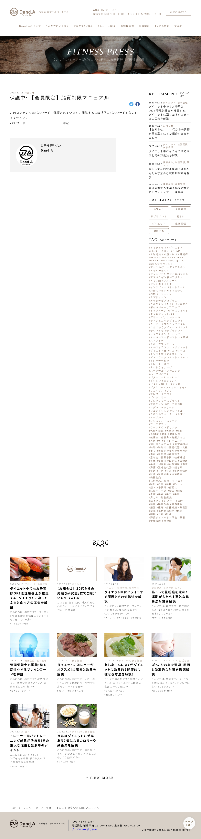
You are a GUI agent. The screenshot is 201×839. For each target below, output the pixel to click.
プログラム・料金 (83, 26)
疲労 (153, 474)
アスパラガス (180, 274)
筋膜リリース (158, 490)
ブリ (169, 390)
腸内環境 (177, 504)
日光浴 (173, 460)
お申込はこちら (178, 11)
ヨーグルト (157, 417)
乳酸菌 (170, 430)
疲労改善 (177, 474)
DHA (164, 257)
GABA (154, 260)
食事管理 (183, 102)
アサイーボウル (159, 270)
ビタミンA (170, 380)
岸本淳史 (174, 454)
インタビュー (158, 287)
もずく (181, 414)
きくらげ (171, 304)
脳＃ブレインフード (162, 500)
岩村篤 (162, 454)
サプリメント (159, 216)
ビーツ (176, 377)
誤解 (153, 514)
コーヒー (155, 324)
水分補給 (174, 464)
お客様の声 (127, 26)
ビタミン (155, 380)
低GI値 (154, 434)
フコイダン (157, 390)
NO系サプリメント (162, 264)
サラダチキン (158, 334)
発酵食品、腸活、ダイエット (168, 480)
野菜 (169, 514)
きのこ (184, 304)
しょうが (174, 334)
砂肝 (161, 484)
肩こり (154, 497)
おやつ (179, 290)
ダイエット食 (158, 350)
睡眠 (153, 484)
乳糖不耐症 (157, 430)
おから (154, 290)
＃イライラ (157, 247)
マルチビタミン (159, 410)
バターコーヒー (159, 377)
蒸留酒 (184, 507)
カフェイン (165, 294)
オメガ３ (166, 290)
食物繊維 (155, 520)
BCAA (154, 257)
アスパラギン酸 (159, 277)
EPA (180, 257)
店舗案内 (144, 26)
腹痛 (161, 507)
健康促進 (168, 162)
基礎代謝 (174, 447)
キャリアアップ (170, 307)
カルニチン (157, 304)
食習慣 (168, 520)
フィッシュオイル (177, 387)
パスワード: (36, 123)
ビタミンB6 (157, 384)
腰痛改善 (163, 504)
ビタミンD (156, 387)
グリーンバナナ (159, 317)
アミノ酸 (155, 280)
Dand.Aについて (30, 26)
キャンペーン (158, 310)
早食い (154, 464)
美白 (169, 494)
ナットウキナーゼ (161, 367)
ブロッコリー (158, 397)
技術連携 (180, 457)
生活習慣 (183, 144)
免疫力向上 (178, 437)
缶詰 (153, 494)
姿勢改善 (182, 450)
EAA (172, 257)
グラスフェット (178, 310)
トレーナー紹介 (107, 26)
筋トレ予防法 (158, 487)
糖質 (172, 490)
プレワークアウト (161, 394)
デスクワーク (158, 357)
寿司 (153, 454)
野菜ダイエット (159, 517)
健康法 (154, 437)
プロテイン (157, 404)
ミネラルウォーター (162, 414)
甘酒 (169, 470)
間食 (174, 517)
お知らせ (30, 92)
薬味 (153, 510)
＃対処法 (155, 254)
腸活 (153, 507)
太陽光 (162, 450)
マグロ (154, 407)
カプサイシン (158, 297)
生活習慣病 (181, 470)
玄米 (161, 470)
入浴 (153, 440)
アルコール (170, 280)
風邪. (183, 517)
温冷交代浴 (165, 467)
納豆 (180, 490)
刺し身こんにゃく (161, 444)
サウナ (184, 327)
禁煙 (169, 484)
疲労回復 (163, 474)
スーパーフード (159, 337)
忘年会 (154, 457)
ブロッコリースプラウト (165, 400)
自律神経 (171, 507)
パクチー (166, 374)
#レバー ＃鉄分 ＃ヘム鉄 (165, 251)
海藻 (153, 467)
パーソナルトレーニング (165, 370)
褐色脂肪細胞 (166, 510)
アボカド (177, 277)
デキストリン (174, 354)
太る (153, 450)
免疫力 (165, 437)
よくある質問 (161, 26)
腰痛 (153, 504)
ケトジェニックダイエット (166, 320)
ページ (189, 823)
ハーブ (154, 374)
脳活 (180, 500)
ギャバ (154, 307)
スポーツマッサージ (162, 344)
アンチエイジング (161, 284)
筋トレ (181, 216)
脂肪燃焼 (166, 497)
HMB (164, 260)
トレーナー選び (159, 364)
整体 (153, 460)
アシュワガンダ (159, 274)
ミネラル (177, 410)
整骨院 (162, 460)
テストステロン (178, 357)
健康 (164, 434)
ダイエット (169, 102)
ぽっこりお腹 (174, 404)
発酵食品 (155, 477)
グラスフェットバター (164, 314)
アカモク (180, 267)
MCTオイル (177, 260)
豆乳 (161, 514)
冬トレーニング (173, 440)
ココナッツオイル (174, 324)
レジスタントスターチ (164, 420)
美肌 (177, 494)
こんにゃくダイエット (164, 327)
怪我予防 (166, 457)
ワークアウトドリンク (164, 427)
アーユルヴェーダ (161, 267)
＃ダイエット (174, 247)
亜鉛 (180, 430)
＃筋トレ (169, 254)
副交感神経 (181, 444)
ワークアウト (158, 424)
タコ (172, 350)
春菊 (163, 464)
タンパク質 (157, 354)
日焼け (184, 460)
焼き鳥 (179, 467)
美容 (161, 494)
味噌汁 (162, 447)
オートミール (177, 287)
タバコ (181, 350)
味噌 (153, 447)
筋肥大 (173, 487)
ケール (176, 317)
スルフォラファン (161, 347)
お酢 (153, 294)
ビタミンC (173, 384)
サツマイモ (157, 330)
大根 (185, 447)
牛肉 (153, 470)
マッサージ (168, 407)
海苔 (185, 464)
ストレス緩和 (180, 337)
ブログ (178, 26)
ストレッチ (157, 340)
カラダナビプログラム (164, 300)
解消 (180, 510)
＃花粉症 (182, 254)
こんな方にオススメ (57, 26)
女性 (172, 450)
